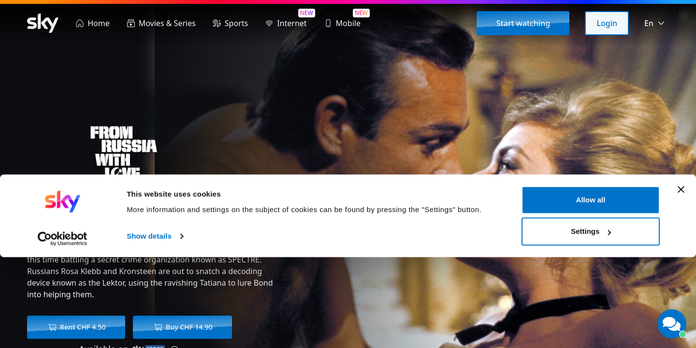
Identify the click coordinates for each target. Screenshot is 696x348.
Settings (591, 322)
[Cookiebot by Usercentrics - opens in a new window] (62, 329)
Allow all (591, 291)
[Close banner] (681, 280)
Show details (149, 327)
